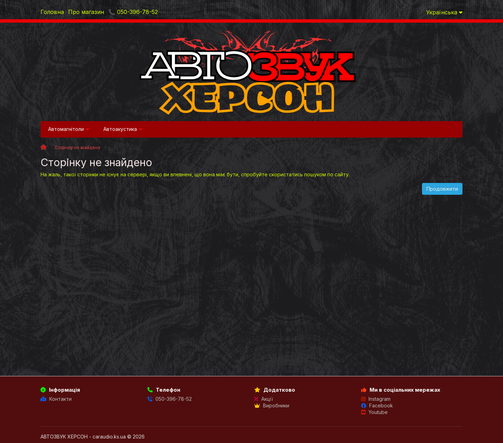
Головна (52, 11)
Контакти (56, 399)
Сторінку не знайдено (77, 147)
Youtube (374, 412)
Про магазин (86, 11)
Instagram (376, 399)
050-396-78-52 (169, 399)
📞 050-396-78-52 (133, 11)
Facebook (377, 405)
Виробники (271, 405)
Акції (263, 399)
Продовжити (442, 189)
